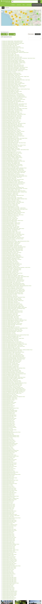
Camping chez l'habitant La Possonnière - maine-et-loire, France (13, 212)
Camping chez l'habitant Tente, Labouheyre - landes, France (12, 275)
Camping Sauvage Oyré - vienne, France (9, 196)
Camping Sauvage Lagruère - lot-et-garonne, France (11, 73)
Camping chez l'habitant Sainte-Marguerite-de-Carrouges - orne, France (14, 188)
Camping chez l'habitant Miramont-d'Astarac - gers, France (12, 305)
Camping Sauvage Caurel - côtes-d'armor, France (10, 364)
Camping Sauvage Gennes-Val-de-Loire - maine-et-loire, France (13, 234)
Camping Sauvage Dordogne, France (8, 424)
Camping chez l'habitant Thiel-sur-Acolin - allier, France (12, 115)
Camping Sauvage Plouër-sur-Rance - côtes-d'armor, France (12, 238)
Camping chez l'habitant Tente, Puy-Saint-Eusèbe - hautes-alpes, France (14, 209)
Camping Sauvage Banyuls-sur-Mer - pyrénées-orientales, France (13, 390)
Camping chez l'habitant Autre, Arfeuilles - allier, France (12, 139)
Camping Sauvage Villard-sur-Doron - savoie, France (11, 233)
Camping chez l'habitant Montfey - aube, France (10, 44)
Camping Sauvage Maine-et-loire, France (9, 459)
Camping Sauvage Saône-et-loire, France (9, 462)
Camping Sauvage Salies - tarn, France (9, 333)
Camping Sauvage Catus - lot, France (8, 332)
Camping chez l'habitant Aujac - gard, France (10, 301)
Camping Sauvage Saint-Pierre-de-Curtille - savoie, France (12, 330)
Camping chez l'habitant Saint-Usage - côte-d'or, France (12, 324)
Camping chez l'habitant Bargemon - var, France (10, 206)
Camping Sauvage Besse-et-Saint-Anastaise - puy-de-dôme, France (14, 373)
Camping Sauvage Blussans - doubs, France (10, 314)
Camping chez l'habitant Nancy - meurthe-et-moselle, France (13, 66)
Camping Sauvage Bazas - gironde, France (9, 397)
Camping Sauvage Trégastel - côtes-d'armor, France (11, 210)
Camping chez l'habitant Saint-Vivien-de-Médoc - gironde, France (13, 68)
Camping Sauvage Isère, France (7, 401)
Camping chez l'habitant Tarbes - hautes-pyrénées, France (12, 41)
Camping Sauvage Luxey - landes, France (9, 221)
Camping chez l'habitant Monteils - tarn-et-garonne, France (12, 292)
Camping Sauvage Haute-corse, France (9, 529)
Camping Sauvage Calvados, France (8, 457)
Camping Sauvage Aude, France (7, 433)
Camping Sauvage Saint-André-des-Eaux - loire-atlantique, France (13, 368)
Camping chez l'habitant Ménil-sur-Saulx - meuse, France (12, 164)
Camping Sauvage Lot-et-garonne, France (9, 560)
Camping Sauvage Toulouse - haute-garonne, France (11, 380)
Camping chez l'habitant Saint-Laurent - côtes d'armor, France (13, 174)
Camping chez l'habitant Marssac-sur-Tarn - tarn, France (12, 153)
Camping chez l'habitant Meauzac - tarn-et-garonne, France (12, 321)
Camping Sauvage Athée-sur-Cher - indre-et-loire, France (12, 318)
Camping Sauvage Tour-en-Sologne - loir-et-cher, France (12, 235)
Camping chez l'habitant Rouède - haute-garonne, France (12, 42)
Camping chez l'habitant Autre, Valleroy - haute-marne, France (13, 65)
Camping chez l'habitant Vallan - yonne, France (10, 141)
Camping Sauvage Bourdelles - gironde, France (10, 154)
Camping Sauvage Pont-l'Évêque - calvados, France (11, 222)
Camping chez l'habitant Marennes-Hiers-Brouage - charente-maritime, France (16, 89)
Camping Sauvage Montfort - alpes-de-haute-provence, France (13, 283)
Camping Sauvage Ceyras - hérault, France (9, 219)
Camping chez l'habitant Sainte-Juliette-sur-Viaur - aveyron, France (14, 145)
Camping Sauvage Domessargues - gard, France (10, 262)
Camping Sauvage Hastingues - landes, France (10, 215)
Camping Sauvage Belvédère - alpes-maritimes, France (12, 360)
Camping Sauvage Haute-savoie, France (9, 418)
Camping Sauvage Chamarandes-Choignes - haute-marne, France (13, 377)
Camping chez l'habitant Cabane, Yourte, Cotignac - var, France (13, 131)
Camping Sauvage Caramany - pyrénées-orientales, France (12, 387)
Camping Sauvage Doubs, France (8, 434)
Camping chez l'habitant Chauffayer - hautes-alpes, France (12, 277)
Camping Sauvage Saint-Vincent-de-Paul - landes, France (12, 93)
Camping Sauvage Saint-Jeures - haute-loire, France (11, 63)
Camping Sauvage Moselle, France (8, 425)
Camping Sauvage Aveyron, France (8, 449)
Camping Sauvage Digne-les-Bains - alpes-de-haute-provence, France (14, 382)
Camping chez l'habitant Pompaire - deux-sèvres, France (12, 57)
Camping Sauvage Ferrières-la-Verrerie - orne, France (11, 130)
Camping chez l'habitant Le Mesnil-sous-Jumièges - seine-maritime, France (15, 149)
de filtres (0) (37, 34)
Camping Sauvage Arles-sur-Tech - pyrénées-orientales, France (13, 388)
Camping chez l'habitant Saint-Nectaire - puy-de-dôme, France (13, 170)
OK (3, 7)
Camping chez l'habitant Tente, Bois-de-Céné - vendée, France (13, 338)
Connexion (29, 4)
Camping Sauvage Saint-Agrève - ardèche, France (11, 243)
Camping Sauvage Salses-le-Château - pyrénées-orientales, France (14, 389)
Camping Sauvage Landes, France (8, 491)
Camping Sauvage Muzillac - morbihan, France (10, 366)
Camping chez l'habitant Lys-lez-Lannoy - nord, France (11, 252)
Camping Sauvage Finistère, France (8, 452)
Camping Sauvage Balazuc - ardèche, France (10, 194)
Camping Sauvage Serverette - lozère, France (10, 49)
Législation (19, 4)
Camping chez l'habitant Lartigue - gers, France (10, 90)
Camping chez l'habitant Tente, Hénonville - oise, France (12, 124)
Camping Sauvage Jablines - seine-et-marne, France (11, 386)
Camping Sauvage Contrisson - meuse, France (10, 339)
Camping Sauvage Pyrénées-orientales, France (10, 408)
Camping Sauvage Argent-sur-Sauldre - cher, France (11, 46)
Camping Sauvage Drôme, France (8, 417)
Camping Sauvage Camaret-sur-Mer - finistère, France (11, 117)
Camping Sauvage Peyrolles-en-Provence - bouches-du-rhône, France (14, 97)
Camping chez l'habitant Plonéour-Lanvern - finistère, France (12, 300)
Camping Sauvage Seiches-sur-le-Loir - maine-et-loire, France (13, 94)
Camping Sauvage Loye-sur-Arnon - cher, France (10, 186)
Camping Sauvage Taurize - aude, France (9, 217)
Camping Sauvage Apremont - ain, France (9, 294)
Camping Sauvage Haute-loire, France (9, 426)
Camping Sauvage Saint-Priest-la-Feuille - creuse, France (12, 197)
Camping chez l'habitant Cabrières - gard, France (10, 111)
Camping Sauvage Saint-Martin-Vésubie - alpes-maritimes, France (13, 357)
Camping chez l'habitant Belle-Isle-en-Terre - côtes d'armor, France (14, 123)
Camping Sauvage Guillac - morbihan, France (10, 309)
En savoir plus (7, 7)
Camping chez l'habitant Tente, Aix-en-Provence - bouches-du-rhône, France (15, 334)
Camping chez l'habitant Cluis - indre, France (10, 127)
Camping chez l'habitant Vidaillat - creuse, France (11, 129)
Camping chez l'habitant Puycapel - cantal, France (11, 75)
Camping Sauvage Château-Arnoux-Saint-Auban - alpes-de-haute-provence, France (16, 285)
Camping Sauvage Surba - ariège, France (9, 178)
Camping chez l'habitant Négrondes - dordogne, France (12, 91)
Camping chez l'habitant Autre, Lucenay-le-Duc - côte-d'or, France (13, 99)
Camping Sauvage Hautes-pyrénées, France (10, 443)
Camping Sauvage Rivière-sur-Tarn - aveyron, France (11, 353)
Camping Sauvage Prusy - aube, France (9, 53)
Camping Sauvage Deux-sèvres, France (9, 567)
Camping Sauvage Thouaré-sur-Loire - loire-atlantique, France (13, 187)
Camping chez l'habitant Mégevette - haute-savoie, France (12, 165)
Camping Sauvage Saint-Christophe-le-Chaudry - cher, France (13, 47)
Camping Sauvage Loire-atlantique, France (9, 410)
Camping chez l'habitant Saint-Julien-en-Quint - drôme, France (13, 228)
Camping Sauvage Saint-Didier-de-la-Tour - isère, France (12, 385)
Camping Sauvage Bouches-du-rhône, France (10, 472)
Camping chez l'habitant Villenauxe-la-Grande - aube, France (12, 169)
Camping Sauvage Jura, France (7, 509)
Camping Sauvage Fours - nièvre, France (9, 394)
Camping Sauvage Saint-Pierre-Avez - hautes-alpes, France (12, 250)
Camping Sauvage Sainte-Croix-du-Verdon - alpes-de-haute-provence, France (15, 241)
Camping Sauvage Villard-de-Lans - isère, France (10, 226)
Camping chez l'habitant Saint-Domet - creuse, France (11, 132)
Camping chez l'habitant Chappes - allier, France (10, 54)
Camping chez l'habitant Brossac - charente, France (11, 242)
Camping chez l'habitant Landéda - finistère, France (11, 236)
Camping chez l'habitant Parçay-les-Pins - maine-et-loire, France (13, 346)
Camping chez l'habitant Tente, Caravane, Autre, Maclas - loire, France (14, 344)
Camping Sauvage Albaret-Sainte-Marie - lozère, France (12, 331)
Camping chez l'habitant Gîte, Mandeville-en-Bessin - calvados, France (14, 191)
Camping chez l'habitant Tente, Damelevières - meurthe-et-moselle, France (15, 52)
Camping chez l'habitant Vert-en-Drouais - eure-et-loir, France (13, 179)
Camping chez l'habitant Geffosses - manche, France (11, 211)
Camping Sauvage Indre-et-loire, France (9, 454)
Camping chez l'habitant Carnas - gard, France (10, 92)
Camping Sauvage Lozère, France (8, 516)
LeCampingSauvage (6, 1)
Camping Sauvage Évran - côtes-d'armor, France (10, 199)
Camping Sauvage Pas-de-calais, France (9, 520)
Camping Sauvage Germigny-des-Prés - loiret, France (11, 151)
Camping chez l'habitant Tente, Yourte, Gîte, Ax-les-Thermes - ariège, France (15, 76)
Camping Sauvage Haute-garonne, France (9, 483)
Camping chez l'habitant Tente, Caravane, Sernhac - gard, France (13, 172)
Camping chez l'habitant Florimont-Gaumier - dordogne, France (13, 83)
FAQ (24, 4)
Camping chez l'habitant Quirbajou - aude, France (11, 148)
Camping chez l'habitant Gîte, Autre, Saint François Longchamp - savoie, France (16, 267)
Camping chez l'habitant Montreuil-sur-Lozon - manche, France (13, 291)
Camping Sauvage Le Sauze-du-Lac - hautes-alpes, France (12, 354)
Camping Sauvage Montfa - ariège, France (9, 225)
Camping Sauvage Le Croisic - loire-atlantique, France (11, 269)
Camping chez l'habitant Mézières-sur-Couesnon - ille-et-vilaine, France (14, 138)
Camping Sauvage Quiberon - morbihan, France (10, 270)
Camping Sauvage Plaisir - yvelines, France (9, 398)
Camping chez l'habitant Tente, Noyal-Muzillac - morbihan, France (13, 62)
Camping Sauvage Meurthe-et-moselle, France (10, 450)
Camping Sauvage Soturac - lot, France (9, 71)
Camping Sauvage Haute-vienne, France (9, 444)
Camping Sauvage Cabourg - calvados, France (10, 549)
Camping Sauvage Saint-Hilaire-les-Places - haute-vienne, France (13, 297)
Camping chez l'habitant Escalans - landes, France (11, 81)
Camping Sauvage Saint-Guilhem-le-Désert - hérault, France (12, 220)
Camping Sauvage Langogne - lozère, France (10, 261)
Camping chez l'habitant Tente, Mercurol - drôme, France (12, 323)
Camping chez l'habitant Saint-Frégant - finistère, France (12, 125)
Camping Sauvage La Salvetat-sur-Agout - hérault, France (12, 273)
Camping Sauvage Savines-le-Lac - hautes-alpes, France (12, 329)
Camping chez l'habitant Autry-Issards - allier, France (11, 121)
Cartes (13, 4)
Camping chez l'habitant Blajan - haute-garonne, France (12, 299)
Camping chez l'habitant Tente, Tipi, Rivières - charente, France (13, 289)
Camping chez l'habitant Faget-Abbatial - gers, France (11, 336)
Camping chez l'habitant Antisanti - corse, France (11, 173)
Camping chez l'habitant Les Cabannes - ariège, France (12, 78)
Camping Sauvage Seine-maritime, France (9, 411)
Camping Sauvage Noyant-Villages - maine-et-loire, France (12, 249)
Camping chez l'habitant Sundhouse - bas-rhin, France (11, 118)
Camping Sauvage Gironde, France (8, 587)
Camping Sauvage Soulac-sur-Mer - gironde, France (11, 254)
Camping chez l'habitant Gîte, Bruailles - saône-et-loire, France (13, 51)
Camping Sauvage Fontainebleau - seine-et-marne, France (12, 310)
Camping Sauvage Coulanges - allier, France (10, 147)
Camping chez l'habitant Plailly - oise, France (10, 102)
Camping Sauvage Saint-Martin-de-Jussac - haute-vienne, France (13, 182)
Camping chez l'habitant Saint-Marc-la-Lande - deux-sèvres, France (14, 142)
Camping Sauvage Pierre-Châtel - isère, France (10, 340)
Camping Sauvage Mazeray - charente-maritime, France (12, 264)
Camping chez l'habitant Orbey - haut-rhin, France (11, 322)
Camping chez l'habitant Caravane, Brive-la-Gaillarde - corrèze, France (14, 307)
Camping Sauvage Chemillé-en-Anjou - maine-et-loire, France (13, 281)
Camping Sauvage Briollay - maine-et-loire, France (11, 122)
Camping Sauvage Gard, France (7, 453)
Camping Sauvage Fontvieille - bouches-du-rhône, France (12, 98)
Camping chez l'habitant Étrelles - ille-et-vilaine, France (11, 74)
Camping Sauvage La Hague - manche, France (10, 251)
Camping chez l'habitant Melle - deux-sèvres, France (11, 155)
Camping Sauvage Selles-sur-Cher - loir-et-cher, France (11, 341)
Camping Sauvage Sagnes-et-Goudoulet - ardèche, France (12, 278)
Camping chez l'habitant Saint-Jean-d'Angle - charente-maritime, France (14, 69)
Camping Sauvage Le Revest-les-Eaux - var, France (11, 265)
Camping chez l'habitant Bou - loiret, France (10, 143)
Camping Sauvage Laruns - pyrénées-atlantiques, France (12, 384)
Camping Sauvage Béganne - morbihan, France (10, 266)
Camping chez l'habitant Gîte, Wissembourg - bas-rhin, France (13, 43)
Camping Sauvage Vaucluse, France (8, 538)
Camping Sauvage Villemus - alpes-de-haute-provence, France (13, 352)
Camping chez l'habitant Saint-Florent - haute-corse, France (12, 286)
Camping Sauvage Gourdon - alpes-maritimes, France (11, 361)
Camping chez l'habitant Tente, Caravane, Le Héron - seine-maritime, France (15, 276)
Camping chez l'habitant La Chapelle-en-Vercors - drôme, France (13, 86)
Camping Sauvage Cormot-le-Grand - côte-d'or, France (11, 371)
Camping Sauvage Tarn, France (7, 570)
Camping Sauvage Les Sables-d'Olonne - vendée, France (12, 113)
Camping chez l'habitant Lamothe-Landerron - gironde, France (13, 60)
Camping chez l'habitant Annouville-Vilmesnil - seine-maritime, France (14, 103)
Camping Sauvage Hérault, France (8, 481)
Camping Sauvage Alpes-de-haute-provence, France (11, 432)
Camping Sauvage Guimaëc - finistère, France (10, 193)
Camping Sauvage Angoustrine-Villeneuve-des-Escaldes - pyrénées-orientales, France (17, 349)
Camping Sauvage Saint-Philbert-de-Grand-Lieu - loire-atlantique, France (15, 328)
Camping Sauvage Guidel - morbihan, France (10, 272)
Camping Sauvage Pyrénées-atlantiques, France (10, 435)
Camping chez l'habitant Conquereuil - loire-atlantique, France (13, 101)
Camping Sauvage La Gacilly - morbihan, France (10, 227)
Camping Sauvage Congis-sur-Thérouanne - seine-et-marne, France (14, 171)
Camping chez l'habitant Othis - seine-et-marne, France (12, 59)
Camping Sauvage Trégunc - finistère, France (10, 87)
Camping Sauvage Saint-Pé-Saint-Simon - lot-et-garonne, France (13, 95)
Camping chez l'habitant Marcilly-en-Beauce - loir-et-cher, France (13, 161)
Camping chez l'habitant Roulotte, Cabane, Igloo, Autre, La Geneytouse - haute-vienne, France (18, 58)
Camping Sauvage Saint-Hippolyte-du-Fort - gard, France (12, 350)
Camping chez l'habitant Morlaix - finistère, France (11, 302)
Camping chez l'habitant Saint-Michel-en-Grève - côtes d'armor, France (14, 106)
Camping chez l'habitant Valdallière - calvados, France (11, 156)
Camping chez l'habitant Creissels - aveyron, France (11, 77)
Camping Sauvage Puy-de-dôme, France (9, 559)
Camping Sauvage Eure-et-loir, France (8, 468)
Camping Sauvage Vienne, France (8, 569)
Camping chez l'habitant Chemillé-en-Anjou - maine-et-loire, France (14, 114)
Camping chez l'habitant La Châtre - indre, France (11, 374)
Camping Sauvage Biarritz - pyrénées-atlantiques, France (12, 157)
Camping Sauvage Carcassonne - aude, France (10, 244)
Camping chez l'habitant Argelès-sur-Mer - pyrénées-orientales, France (14, 198)
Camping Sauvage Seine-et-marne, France (9, 477)
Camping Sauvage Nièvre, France (8, 555)
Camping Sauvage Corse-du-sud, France (9, 427)
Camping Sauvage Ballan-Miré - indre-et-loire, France (11, 213)
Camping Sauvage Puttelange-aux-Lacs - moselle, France (12, 133)
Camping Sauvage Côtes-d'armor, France (9, 592)
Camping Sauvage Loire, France (7, 485)
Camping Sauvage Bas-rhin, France (8, 400)
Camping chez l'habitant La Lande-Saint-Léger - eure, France (12, 392)
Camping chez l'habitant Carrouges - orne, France (11, 347)
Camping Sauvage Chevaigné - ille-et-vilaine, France (11, 282)
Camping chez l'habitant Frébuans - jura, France (10, 140)
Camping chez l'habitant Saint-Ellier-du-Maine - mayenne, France (13, 61)
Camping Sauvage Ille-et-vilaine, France (9, 402)
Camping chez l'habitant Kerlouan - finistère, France (11, 84)
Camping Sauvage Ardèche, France (8, 413)
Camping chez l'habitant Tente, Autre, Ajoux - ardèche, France (13, 306)
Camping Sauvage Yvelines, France (8, 440)
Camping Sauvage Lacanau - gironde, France (10, 204)
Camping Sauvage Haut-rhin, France (8, 419)
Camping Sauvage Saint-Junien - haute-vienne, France (11, 381)
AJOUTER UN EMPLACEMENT (37, 4)
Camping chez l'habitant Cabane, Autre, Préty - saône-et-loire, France (14, 85)
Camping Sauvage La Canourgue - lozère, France (10, 515)
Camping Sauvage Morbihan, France (8, 412)
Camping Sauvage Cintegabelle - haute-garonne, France (12, 245)
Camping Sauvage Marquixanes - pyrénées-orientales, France (13, 126)
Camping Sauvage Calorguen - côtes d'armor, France (11, 100)
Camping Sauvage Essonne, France (8, 562)
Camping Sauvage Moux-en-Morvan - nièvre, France (11, 315)
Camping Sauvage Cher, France (7, 461)
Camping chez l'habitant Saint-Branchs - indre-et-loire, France (13, 195)
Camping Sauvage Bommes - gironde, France (10, 274)
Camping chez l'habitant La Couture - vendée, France (11, 50)
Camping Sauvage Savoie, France (8, 476)
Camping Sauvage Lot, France (7, 404)
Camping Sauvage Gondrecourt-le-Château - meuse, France (12, 293)
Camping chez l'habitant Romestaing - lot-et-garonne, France (13, 372)
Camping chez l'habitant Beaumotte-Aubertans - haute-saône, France (14, 320)
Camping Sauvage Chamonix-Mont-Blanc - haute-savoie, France (13, 358)
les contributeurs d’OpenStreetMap (6, 10)
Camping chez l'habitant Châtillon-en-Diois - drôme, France (12, 345)
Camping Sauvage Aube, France (7, 469)
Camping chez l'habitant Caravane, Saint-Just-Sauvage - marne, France (14, 108)
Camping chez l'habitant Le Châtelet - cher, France (11, 203)
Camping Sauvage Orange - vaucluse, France (10, 253)
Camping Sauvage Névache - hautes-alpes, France (11, 348)
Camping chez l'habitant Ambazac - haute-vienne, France (12, 134)
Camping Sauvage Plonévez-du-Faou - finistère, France (11, 393)
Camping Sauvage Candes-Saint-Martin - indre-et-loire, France (13, 237)
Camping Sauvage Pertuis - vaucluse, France (10, 363)
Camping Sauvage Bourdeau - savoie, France (10, 395)
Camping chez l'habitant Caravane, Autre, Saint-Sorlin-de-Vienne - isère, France (16, 79)
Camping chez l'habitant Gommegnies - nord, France (11, 201)
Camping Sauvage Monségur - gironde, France (10, 185)
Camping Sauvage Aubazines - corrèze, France (10, 158)
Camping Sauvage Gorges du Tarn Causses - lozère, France (12, 181)
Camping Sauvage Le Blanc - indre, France (9, 45)
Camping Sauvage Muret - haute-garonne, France (10, 258)
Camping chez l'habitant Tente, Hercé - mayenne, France (12, 304)
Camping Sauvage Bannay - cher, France (9, 150)
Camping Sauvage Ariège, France (8, 409)
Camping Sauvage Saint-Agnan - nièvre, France (10, 316)
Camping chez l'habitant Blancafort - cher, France (11, 326)
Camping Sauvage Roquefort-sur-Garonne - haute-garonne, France (14, 246)
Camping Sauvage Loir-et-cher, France (9, 441)
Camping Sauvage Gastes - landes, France (9, 260)
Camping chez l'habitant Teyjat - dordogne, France (11, 162)
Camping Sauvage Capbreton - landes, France (10, 137)
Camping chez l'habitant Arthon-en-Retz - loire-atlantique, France (13, 308)
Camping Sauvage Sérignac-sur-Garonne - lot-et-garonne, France (13, 396)
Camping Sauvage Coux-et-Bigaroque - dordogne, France (12, 288)
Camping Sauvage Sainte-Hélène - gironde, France (11, 376)
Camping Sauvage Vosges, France (8, 445)
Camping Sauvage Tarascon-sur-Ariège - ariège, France (12, 177)
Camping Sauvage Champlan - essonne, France (10, 119)
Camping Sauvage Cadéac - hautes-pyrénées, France (11, 370)
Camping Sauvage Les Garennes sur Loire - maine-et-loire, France (13, 190)
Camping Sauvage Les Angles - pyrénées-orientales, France (12, 378)
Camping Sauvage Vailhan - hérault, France (9, 230)
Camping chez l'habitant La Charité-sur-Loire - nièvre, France (12, 214)
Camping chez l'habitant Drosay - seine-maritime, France (12, 109)
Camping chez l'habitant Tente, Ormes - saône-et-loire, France (13, 202)
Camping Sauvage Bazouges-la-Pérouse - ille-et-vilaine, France (13, 135)
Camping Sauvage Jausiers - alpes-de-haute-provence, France (13, 355)
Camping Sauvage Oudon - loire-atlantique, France (11, 163)
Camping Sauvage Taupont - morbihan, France (10, 498)
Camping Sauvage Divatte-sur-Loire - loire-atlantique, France (12, 257)
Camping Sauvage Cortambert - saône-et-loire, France (11, 268)
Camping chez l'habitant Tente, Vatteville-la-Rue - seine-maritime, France (15, 67)
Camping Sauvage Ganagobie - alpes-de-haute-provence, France (13, 284)
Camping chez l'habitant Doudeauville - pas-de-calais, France (13, 342)
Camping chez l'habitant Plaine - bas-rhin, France (10, 55)
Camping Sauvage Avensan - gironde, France (10, 218)
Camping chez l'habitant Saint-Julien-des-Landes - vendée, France (13, 207)
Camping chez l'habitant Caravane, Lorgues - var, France (12, 146)
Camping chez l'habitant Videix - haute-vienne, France (11, 298)
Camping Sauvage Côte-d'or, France (8, 405)
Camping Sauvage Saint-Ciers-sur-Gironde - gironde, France (12, 70)
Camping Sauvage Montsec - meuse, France (10, 296)
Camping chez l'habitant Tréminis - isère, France (10, 107)
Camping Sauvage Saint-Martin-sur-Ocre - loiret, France (12, 116)
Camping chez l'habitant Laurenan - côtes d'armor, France (12, 110)
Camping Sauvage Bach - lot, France (8, 325)
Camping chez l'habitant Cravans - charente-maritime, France (13, 105)
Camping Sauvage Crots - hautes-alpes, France (10, 166)
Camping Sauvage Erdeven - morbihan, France (10, 337)
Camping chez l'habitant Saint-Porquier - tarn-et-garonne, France (13, 290)
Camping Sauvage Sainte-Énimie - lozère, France (10, 369)
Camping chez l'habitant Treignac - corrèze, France (11, 189)
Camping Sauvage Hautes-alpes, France (9, 414)
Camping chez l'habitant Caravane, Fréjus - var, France (11, 259)
